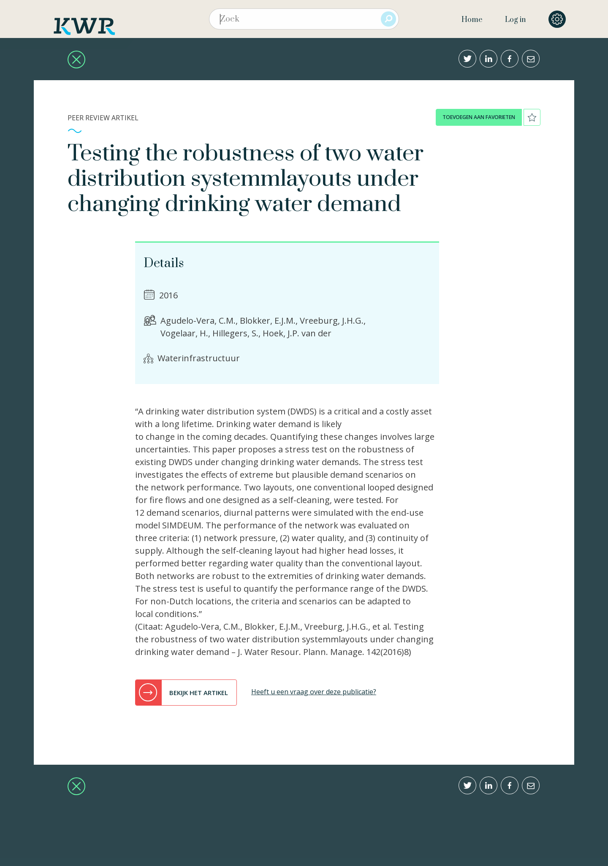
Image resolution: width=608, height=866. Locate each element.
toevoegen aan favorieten (478, 117)
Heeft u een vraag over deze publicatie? (313, 691)
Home (471, 19)
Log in (515, 19)
